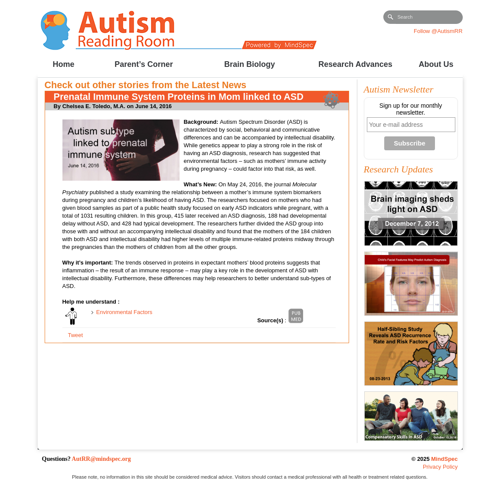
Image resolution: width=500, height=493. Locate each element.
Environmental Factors (124, 312)
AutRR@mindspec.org (101, 459)
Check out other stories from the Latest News (146, 84)
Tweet (75, 335)
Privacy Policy (440, 466)
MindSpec (444, 459)
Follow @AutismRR (438, 31)
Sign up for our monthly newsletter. (410, 109)
